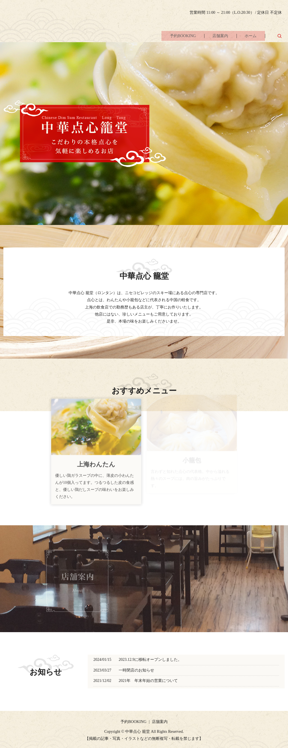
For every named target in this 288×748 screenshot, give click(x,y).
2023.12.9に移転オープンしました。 (150, 659)
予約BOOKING (175, 37)
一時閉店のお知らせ (136, 670)
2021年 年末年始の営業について (148, 681)
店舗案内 (216, 37)
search (280, 36)
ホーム (249, 37)
